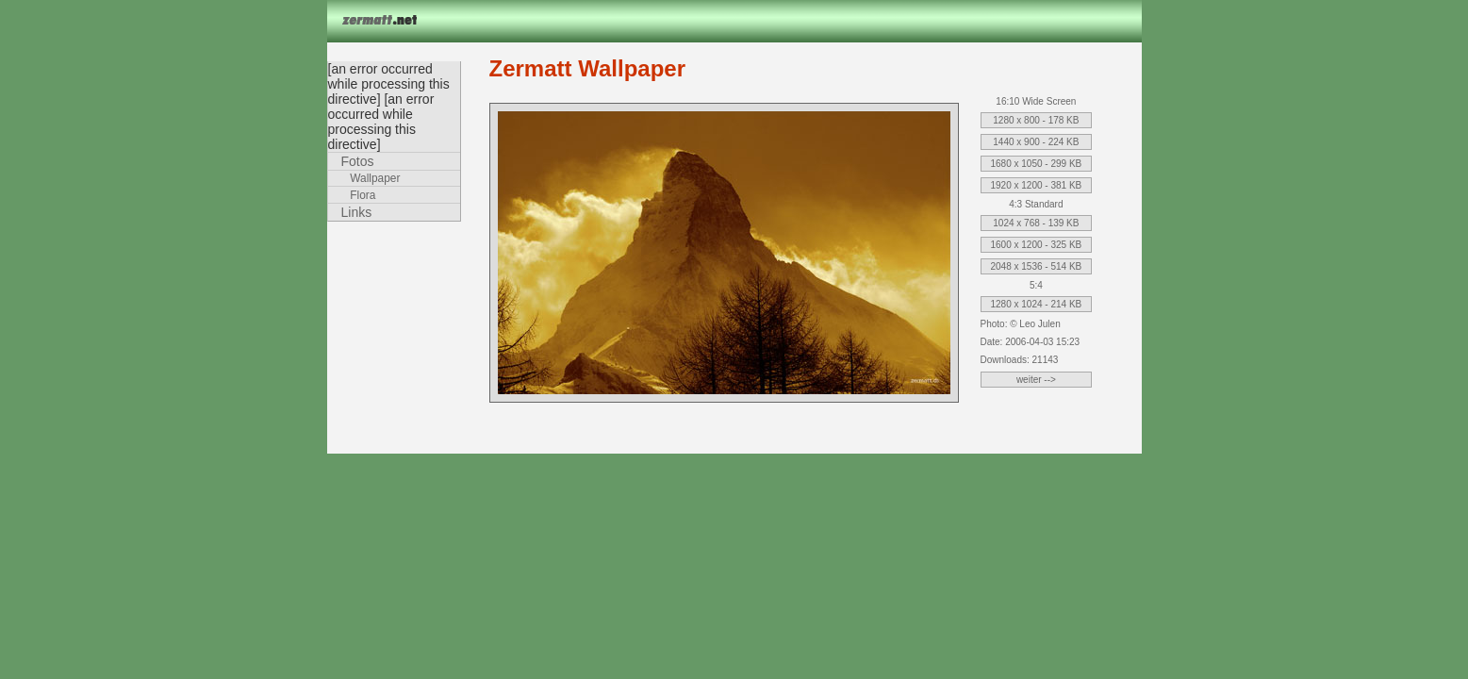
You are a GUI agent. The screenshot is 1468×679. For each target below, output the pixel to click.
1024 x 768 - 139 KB (1036, 223)
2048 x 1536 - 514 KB (1036, 266)
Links (356, 212)
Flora (362, 195)
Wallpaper (375, 178)
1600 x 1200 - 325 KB (1036, 245)
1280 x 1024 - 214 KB (1036, 304)
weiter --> (1036, 379)
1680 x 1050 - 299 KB (1036, 163)
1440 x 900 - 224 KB (1036, 142)
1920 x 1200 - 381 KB (1036, 185)
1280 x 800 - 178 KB (1036, 120)
